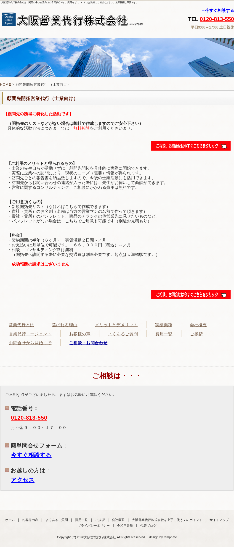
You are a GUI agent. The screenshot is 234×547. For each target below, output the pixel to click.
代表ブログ (148, 525)
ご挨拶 (100, 520)
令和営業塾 (125, 525)
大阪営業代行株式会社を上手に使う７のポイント (167, 520)
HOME (5, 84)
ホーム (10, 520)
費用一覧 (81, 520)
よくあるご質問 (56, 520)
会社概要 (118, 520)
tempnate (170, 537)
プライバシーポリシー (94, 525)
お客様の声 (30, 520)
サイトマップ (219, 520)
